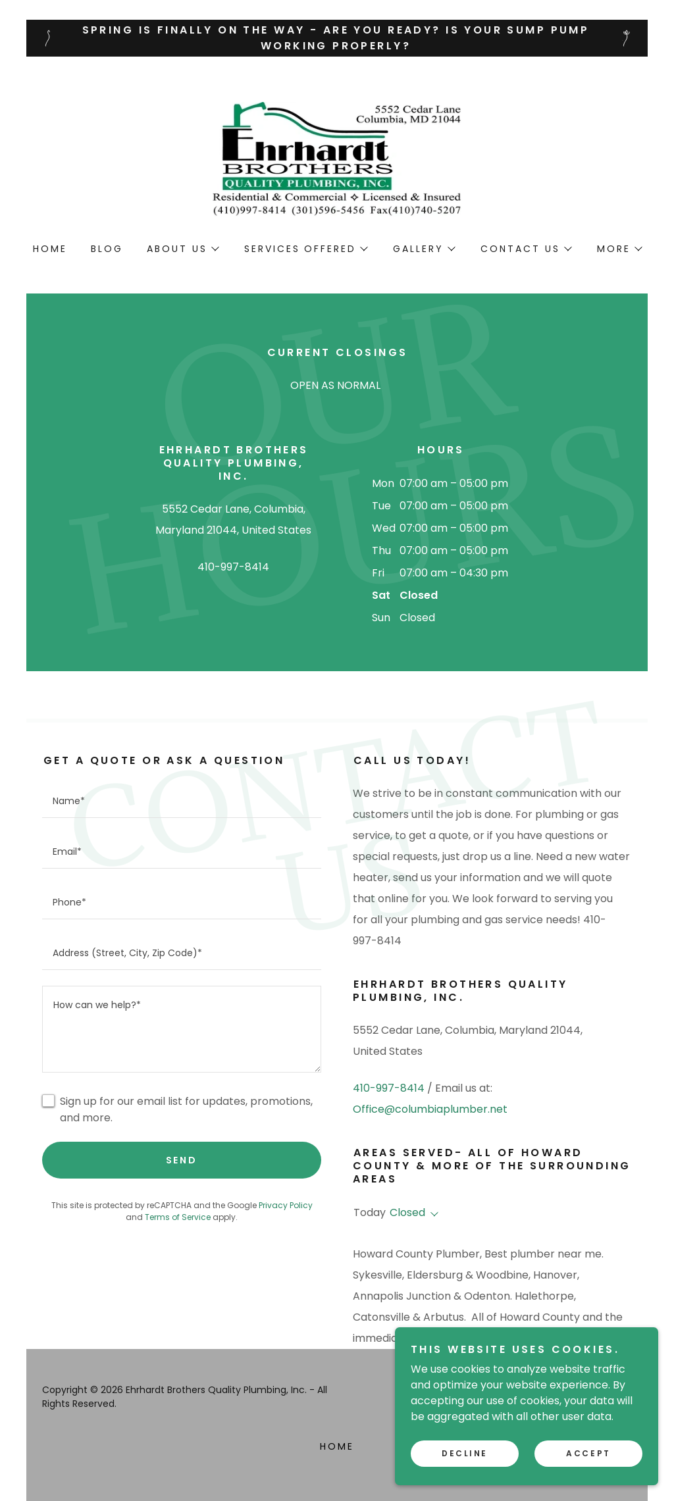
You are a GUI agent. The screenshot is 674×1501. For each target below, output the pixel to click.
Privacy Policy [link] (286, 1205)
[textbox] (181, 800)
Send (182, 1160)
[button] (182, 249)
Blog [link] (107, 248)
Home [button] (337, 1446)
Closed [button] (407, 1212)
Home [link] (50, 248)
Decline (465, 1471)
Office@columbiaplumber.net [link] (430, 1109)
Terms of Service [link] (178, 1217)
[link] (337, 158)
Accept (588, 1471)
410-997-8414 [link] (233, 566)
